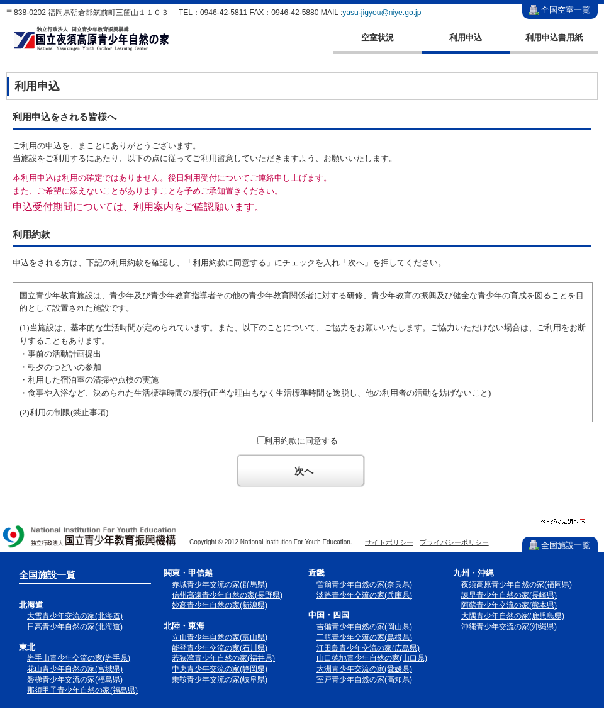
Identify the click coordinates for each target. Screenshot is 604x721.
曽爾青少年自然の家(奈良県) (364, 584)
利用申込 (465, 37)
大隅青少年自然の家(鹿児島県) (512, 616)
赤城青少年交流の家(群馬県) (219, 584)
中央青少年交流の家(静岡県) (219, 668)
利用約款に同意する (301, 440)
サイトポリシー (389, 542)
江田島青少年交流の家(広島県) (368, 648)
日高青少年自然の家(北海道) (75, 626)
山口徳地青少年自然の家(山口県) (371, 658)
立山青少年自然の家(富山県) (219, 637)
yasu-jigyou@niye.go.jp (381, 12)
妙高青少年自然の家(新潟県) (219, 605)
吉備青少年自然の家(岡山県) (364, 626)
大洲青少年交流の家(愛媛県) (364, 668)
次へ (303, 471)
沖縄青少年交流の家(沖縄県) (509, 626)
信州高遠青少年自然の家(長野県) (227, 595)
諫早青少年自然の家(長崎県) (509, 595)
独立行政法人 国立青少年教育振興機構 (90, 538)
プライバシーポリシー (454, 542)
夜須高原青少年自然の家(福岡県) (516, 584)
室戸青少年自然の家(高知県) (364, 679)
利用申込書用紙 (554, 37)
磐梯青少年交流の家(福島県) (75, 679)
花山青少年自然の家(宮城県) (75, 668)
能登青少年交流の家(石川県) (219, 648)
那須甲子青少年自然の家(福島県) (82, 690)
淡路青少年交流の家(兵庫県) (364, 595)
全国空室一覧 (565, 9)
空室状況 (377, 37)
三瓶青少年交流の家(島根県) (364, 637)
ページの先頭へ (562, 522)
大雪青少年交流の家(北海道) (75, 616)
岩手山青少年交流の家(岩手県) (78, 658)
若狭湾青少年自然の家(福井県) (223, 658)
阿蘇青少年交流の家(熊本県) (509, 605)
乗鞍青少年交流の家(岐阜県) (219, 679)
